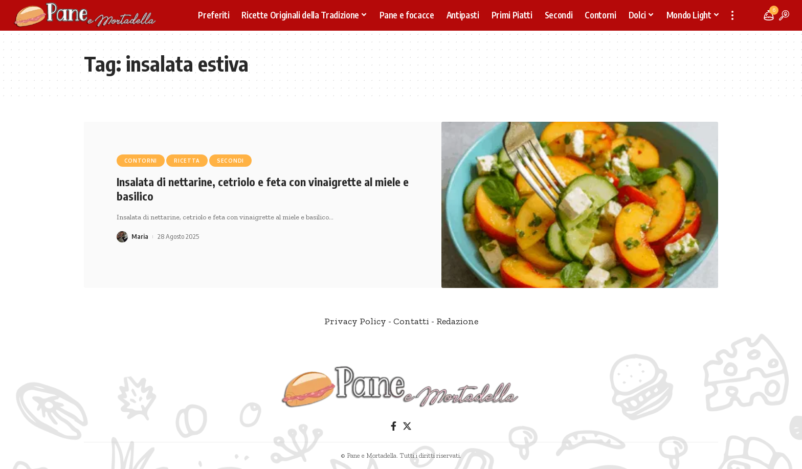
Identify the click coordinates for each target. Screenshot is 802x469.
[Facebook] (393, 426)
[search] (784, 15)
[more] (732, 15)
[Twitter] (407, 426)
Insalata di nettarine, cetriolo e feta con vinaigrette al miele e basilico (263, 189)
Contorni (141, 161)
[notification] (769, 15)
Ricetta (187, 161)
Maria (139, 236)
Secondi (230, 161)
